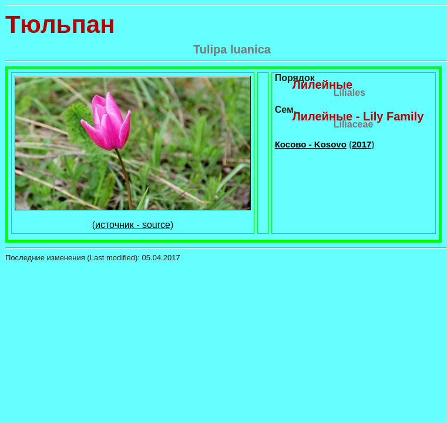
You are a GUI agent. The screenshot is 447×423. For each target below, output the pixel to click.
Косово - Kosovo (311, 144)
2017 (361, 144)
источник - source (132, 225)
